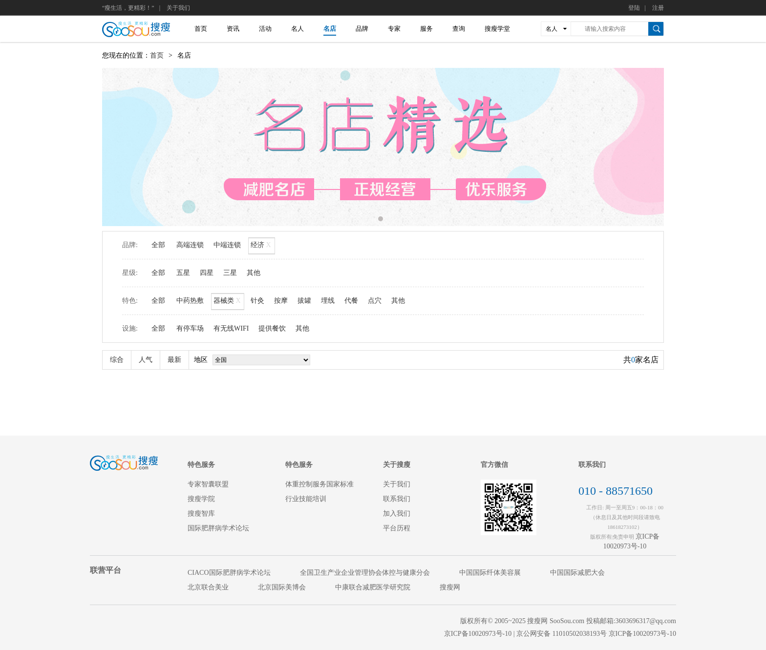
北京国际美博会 (282, 587)
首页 (200, 28)
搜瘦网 (450, 587)
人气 (145, 359)
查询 (458, 28)
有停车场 (190, 328)
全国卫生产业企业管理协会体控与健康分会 (365, 572)
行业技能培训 (305, 499)
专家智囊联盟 (208, 484)
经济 (261, 245)
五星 (183, 272)
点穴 (375, 300)
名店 (329, 28)
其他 (253, 272)
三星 (230, 272)
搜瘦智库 (201, 513)
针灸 (257, 300)
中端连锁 (227, 245)
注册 (658, 7)
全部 (158, 245)
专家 (394, 28)
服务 (426, 28)
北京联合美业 (208, 587)
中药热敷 (190, 300)
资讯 (233, 28)
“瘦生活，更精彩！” (128, 7)
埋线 (328, 300)
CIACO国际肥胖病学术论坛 (229, 572)
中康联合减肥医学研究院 (372, 587)
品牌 (362, 28)
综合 (117, 359)
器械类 (227, 301)
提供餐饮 (272, 328)
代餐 (351, 300)
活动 (265, 28)
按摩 (281, 300)
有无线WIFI (231, 328)
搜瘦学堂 (497, 28)
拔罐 (304, 300)
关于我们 (178, 7)
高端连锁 (190, 245)
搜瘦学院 (201, 499)
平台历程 (396, 528)
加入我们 (396, 513)
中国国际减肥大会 (577, 572)
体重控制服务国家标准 (319, 484)
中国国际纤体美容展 (490, 572)
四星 (206, 272)
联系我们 (396, 499)
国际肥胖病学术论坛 (218, 528)
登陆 (634, 7)
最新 (174, 359)
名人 (297, 28)
